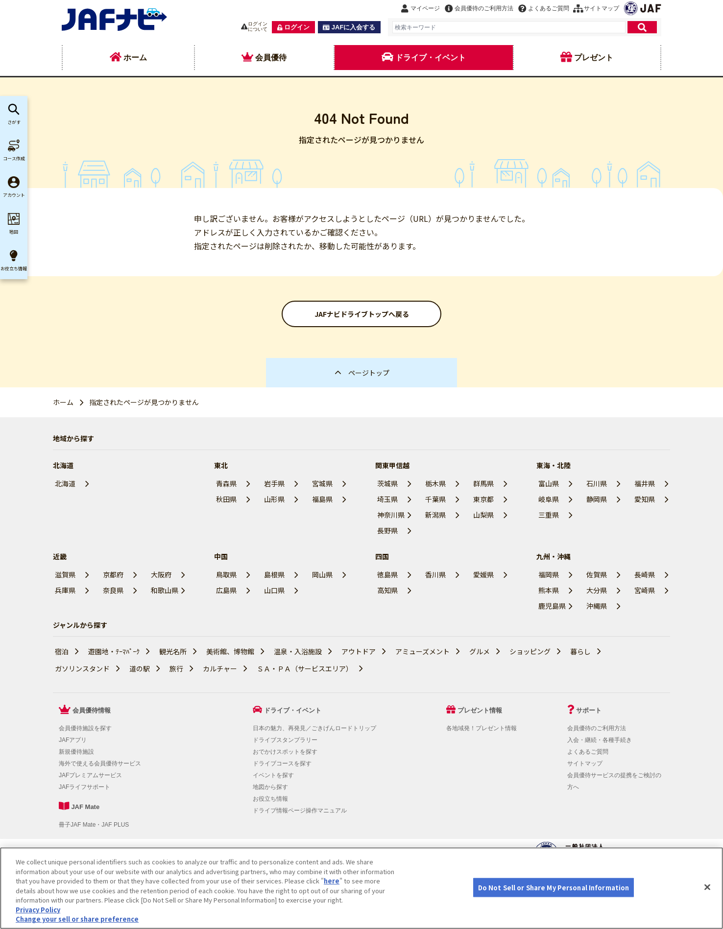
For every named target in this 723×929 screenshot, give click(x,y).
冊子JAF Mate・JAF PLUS (94, 824)
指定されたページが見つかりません (144, 402)
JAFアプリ (73, 740)
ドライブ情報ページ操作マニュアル (300, 810)
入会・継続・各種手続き (599, 740)
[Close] (707, 887)
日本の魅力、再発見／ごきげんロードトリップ (314, 728)
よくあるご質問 (587, 751)
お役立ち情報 (270, 798)
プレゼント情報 (480, 710)
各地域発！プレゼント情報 (481, 728)
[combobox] (509, 27)
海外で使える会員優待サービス (100, 763)
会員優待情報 (91, 710)
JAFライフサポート (84, 787)
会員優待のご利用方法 (596, 728)
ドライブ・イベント (292, 710)
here (331, 880)
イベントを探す (273, 775)
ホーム (63, 402)
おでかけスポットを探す (285, 751)
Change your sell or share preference (77, 919)
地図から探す (270, 787)
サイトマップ (584, 763)
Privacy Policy (38, 909)
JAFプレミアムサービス (90, 775)
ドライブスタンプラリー (285, 740)
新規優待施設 (76, 751)
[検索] (642, 27)
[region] (361, 888)
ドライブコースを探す (282, 763)
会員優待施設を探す (85, 728)
